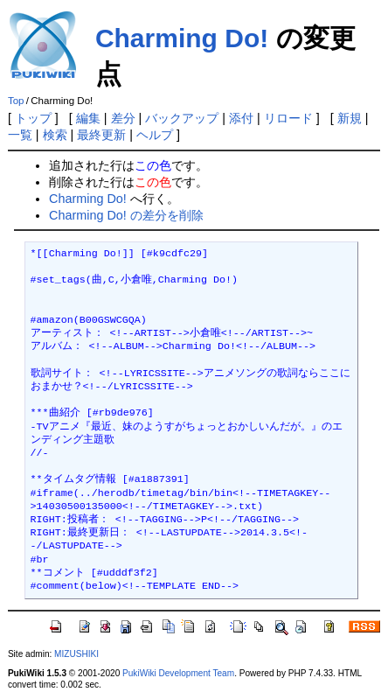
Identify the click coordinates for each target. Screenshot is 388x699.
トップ (33, 118)
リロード (288, 118)
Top (16, 100)
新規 (349, 118)
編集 (88, 118)
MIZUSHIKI (76, 654)
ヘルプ (154, 135)
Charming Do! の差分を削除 (126, 215)
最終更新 (101, 135)
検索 (55, 135)
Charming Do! (181, 38)
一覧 (20, 135)
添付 (241, 118)
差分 (123, 118)
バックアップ (181, 118)
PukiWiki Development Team (178, 673)
